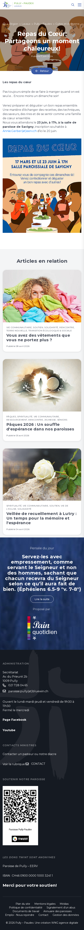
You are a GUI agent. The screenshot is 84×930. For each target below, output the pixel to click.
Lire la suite (42, 599)
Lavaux (18, 6)
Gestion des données (66, 915)
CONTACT (38, 763)
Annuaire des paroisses (57, 911)
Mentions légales (44, 903)
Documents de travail (26, 911)
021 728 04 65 (18, 685)
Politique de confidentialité (25, 907)
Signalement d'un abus (61, 907)
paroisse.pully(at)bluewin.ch (28, 691)
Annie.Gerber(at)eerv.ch (20, 131)
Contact (43, 915)
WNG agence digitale (64, 922)
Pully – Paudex (23, 3)
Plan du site (23, 903)
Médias (64, 903)
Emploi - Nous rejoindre (19, 915)
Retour (44, 71)
